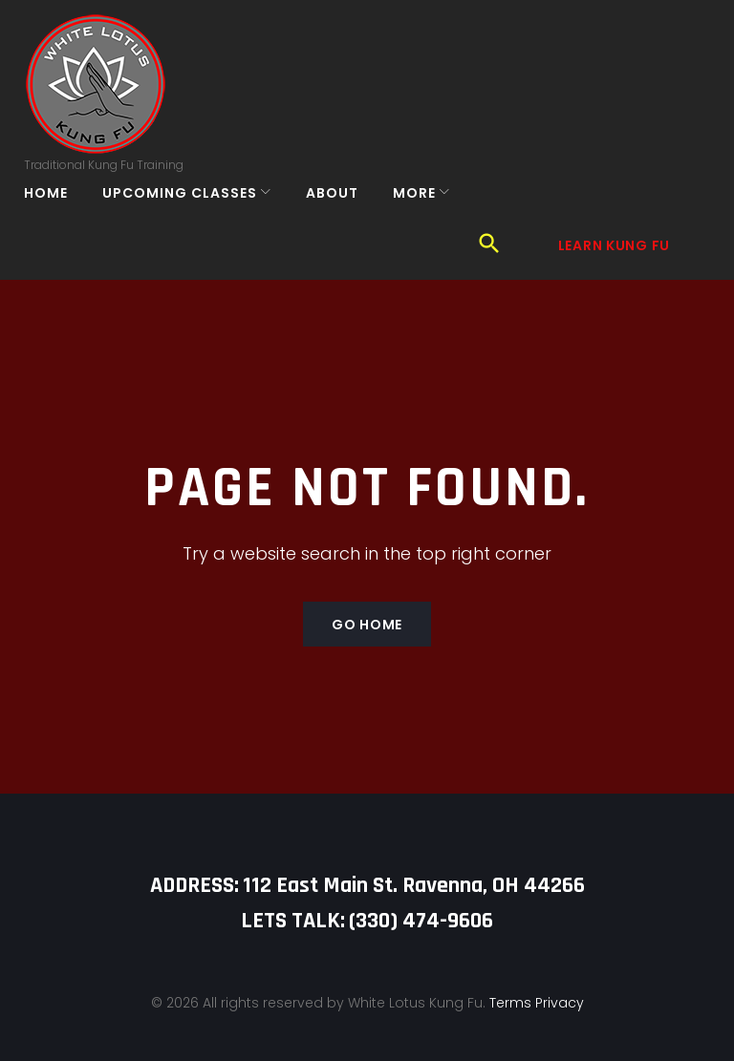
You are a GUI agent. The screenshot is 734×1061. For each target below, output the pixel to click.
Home (59, 219)
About (345, 219)
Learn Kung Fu (612, 99)
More (427, 219)
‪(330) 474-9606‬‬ (421, 891)
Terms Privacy (536, 972)
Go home (367, 595)
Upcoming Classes (193, 219)
